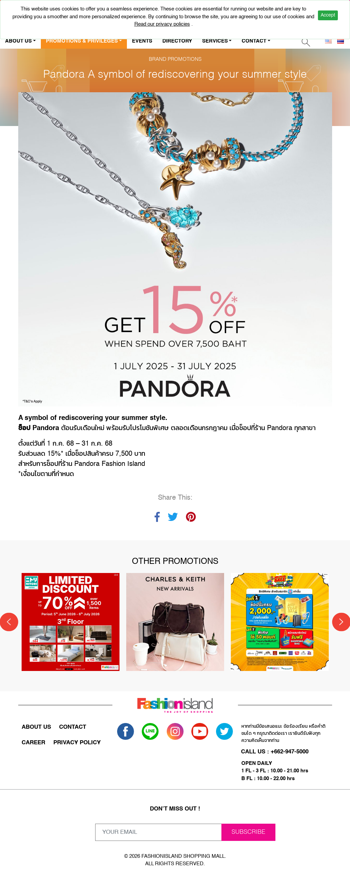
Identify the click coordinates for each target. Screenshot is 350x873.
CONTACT (72, 727)
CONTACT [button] (254, 41)
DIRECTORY (177, 41)
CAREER (33, 742)
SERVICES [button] (215, 41)
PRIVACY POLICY (77, 742)
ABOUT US (36, 727)
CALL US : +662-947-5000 (275, 751)
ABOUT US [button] (18, 41)
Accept (328, 15)
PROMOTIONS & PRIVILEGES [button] (82, 41)
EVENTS (142, 41)
